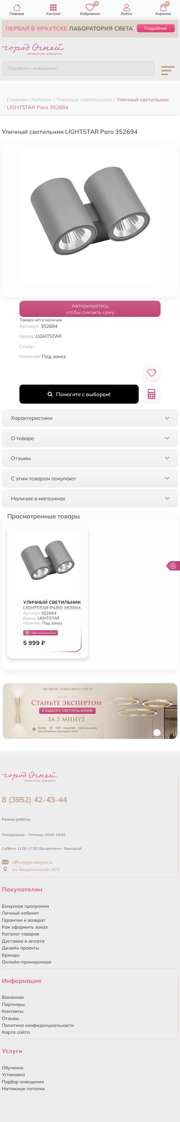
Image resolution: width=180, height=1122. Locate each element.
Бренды (10, 955)
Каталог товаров (20, 934)
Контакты (12, 1011)
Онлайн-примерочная (26, 962)
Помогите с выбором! (79, 394)
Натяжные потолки (23, 1088)
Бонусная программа (25, 906)
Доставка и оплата (23, 941)
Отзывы (10, 1018)
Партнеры (13, 1004)
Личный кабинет (20, 913)
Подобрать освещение (32, 68)
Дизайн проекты (20, 948)
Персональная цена (40, 632)
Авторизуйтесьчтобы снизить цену (90, 308)
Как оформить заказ (25, 927)
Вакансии (13, 997)
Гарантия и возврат (23, 920)
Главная (16, 10)
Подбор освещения (23, 1082)
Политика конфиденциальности (38, 1025)
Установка (13, 1074)
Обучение (12, 1068)
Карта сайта (16, 1032)
